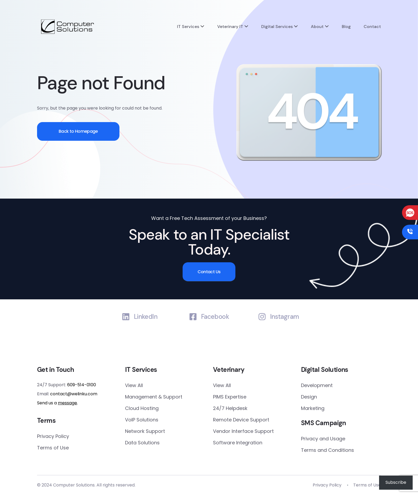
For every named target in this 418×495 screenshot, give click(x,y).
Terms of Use (53, 447)
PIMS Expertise (229, 396)
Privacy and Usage (323, 438)
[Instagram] (262, 317)
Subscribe (395, 482)
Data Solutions (142, 442)
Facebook (215, 317)
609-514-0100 (81, 385)
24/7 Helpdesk (230, 408)
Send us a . (57, 403)
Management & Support (153, 396)
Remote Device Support (241, 419)
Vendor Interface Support (243, 431)
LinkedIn (145, 317)
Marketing (312, 408)
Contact (372, 26)
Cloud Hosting (142, 408)
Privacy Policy (53, 436)
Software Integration (237, 442)
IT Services (188, 26)
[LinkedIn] (126, 317)
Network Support (145, 431)
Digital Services (277, 26)
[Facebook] (193, 317)
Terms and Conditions (327, 450)
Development (317, 385)
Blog (346, 26)
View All (134, 385)
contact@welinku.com (73, 394)
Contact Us (209, 272)
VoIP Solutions (141, 419)
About (317, 26)
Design (309, 396)
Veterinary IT (230, 26)
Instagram (284, 317)
